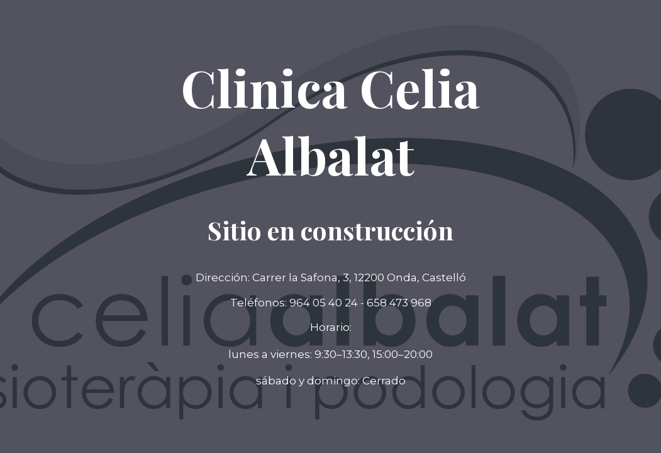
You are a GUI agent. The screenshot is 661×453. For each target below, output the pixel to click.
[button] (330, 381)
